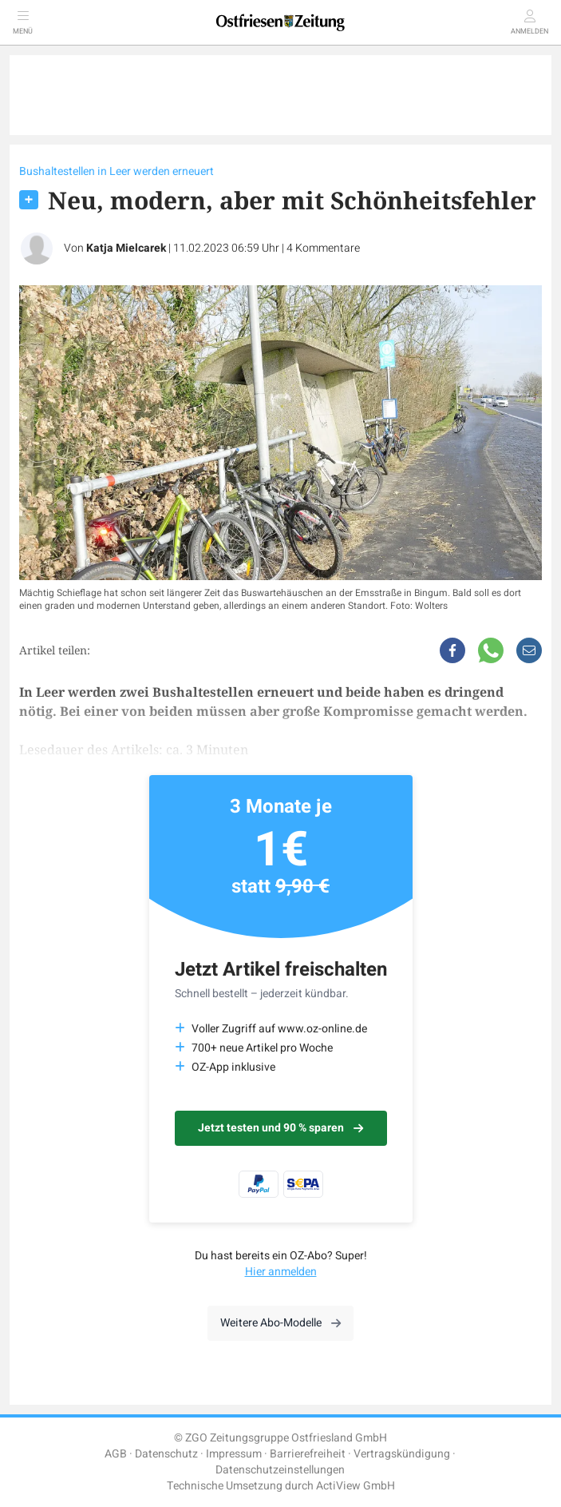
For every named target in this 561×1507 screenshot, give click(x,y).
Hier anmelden (281, 1271)
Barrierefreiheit (308, 1453)
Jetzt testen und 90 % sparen (280, 1127)
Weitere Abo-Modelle (280, 1322)
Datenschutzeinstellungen (280, 1469)
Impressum (234, 1453)
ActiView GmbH (355, 1485)
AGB (116, 1453)
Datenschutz (166, 1453)
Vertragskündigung (402, 1453)
